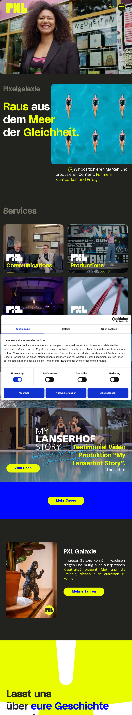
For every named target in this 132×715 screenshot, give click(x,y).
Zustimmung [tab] (23, 329)
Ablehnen (24, 392)
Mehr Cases (66, 500)
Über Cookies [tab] (109, 329)
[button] (117, 7)
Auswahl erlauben (66, 392)
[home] (16, 8)
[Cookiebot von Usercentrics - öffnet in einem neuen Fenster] (114, 319)
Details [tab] (66, 329)
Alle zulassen (108, 392)
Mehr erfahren (84, 591)
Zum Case (23, 468)
